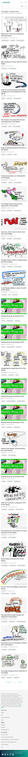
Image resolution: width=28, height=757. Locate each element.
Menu (22, 6)
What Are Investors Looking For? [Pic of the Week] (13, 504)
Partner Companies (5, 717)
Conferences (17, 427)
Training (13, 40)
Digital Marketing (21, 621)
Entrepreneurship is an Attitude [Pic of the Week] (13, 177)
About (21, 2)
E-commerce (12, 621)
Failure (10, 182)
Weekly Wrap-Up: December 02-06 (12, 342)
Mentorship (4, 565)
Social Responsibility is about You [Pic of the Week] (13, 289)
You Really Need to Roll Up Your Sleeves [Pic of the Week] (12, 205)
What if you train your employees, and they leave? (12, 35)
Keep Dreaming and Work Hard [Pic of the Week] (14, 149)
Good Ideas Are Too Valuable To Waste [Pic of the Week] (14, 644)
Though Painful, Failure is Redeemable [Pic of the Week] (14, 261)
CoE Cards (9, 98)
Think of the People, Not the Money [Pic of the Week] (13, 449)
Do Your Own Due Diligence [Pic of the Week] (14, 588)
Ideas (10, 126)
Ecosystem (4, 68)
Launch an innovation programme (8, 742)
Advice (3, 98)
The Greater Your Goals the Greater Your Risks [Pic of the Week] (13, 121)
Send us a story (4, 734)
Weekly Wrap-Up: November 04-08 (12, 476)
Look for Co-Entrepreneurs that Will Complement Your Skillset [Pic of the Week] (13, 92)
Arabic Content (10, 347)
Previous (9, 682)
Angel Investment (11, 401)
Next (20, 682)
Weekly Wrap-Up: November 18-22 (12, 422)
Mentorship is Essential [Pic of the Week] (12, 560)
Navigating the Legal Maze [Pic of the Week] (13, 369)
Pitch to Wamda (4, 744)
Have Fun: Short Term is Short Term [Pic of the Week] (13, 233)
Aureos (3, 481)
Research (3, 727)
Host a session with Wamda (7, 737)
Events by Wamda (5, 729)
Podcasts (3, 724)
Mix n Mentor (13, 565)
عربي (25, 6)
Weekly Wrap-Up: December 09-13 (12, 316)
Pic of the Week (20, 40)
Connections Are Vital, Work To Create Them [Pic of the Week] (14, 532)
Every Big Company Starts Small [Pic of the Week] (14, 672)
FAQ (2, 715)
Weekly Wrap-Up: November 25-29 (12, 396)
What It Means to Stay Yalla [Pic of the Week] (14, 63)
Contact (25, 2)
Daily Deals (4, 621)
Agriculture (10, 320)
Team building (5, 40)
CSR (9, 294)
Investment (11, 509)
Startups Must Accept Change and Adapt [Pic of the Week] (12, 616)
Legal (17, 375)
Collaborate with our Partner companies (10, 739)
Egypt (15, 154)
